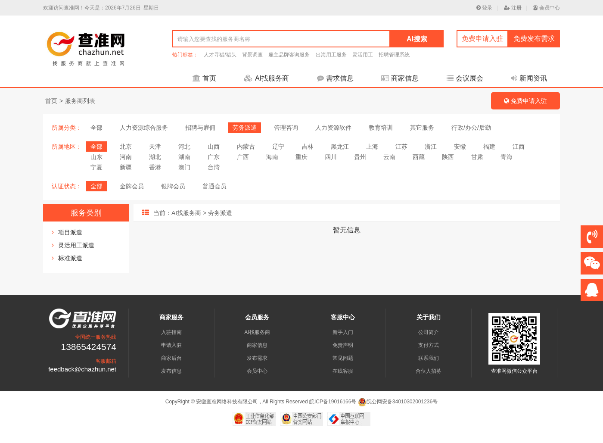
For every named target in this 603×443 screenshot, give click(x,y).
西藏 (419, 156)
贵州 (360, 156)
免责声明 (343, 345)
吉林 (308, 146)
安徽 (460, 146)
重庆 (301, 156)
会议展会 (465, 78)
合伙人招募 (428, 371)
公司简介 (428, 332)
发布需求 (257, 358)
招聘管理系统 (394, 55)
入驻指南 (171, 332)
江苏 (401, 146)
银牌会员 (173, 186)
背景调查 (252, 55)
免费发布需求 (534, 38)
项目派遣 (70, 232)
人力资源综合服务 (144, 127)
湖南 (184, 156)
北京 (126, 146)
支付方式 (428, 345)
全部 (96, 127)
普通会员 (214, 186)
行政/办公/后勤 (471, 127)
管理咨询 (286, 127)
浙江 (431, 146)
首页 (204, 78)
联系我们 (428, 358)
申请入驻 (171, 345)
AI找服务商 (266, 78)
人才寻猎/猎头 (220, 55)
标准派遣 (70, 258)
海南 (272, 156)
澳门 (184, 167)
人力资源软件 (333, 127)
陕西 (448, 156)
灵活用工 (362, 55)
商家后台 (171, 358)
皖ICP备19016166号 (332, 402)
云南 (389, 156)
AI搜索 (417, 39)
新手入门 (343, 332)
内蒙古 (246, 146)
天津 (155, 146)
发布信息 (171, 371)
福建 (489, 146)
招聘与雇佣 (200, 127)
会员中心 (546, 8)
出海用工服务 (331, 55)
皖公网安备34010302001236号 (398, 402)
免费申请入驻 (482, 38)
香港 (155, 167)
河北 (184, 146)
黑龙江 (340, 146)
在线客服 (343, 371)
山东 (96, 156)
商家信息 (400, 78)
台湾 (214, 167)
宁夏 (96, 167)
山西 (214, 146)
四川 (331, 156)
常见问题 (343, 358)
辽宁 (278, 146)
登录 (484, 8)
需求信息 (335, 78)
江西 (519, 146)
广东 (214, 156)
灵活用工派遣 (76, 245)
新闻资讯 (529, 78)
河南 (126, 156)
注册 (513, 8)
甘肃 (477, 156)
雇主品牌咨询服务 (289, 55)
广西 (243, 156)
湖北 (155, 156)
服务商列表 (80, 100)
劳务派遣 (245, 127)
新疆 (126, 167)
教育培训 (381, 127)
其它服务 (422, 127)
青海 (506, 156)
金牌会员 (132, 186)
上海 (372, 146)
